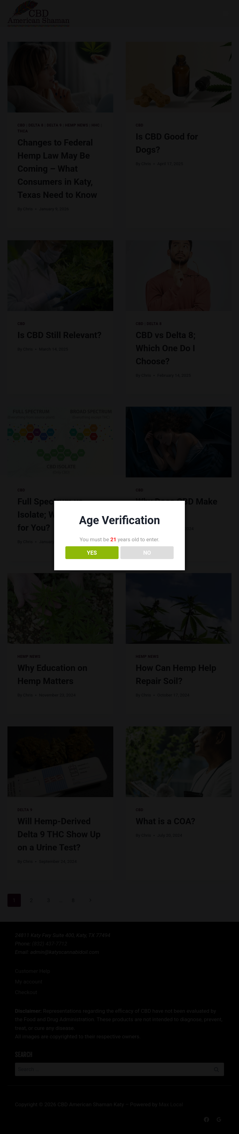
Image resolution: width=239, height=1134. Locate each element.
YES (92, 560)
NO (147, 560)
